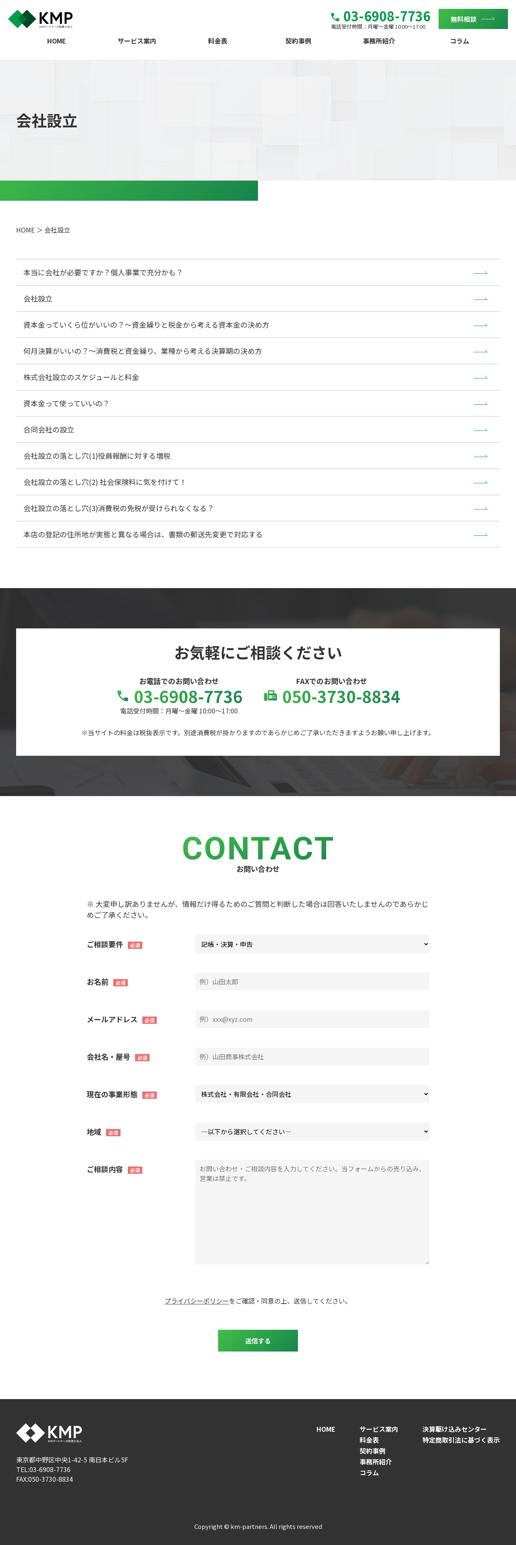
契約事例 (298, 41)
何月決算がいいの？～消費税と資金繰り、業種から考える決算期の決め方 (142, 350)
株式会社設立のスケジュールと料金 (81, 377)
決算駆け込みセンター (454, 1429)
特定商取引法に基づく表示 (461, 1440)
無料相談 (463, 19)
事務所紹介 (379, 41)
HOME (56, 41)
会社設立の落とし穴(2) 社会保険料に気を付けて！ (105, 481)
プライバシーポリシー (196, 1301)
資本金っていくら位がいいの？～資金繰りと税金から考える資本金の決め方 (146, 324)
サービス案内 (137, 41)
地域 (94, 1131)
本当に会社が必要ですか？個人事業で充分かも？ (103, 272)
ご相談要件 (105, 944)
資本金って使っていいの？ (66, 403)
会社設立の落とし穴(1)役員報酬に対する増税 (97, 455)
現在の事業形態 (112, 1094)
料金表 (217, 41)
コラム (459, 41)
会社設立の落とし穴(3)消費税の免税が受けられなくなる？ (118, 508)
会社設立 (37, 298)
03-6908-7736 (381, 15)
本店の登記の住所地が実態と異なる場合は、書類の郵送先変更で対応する (143, 534)
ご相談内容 (105, 1169)
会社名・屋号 (108, 1056)
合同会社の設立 (48, 429)
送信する (258, 1340)
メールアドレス (112, 1019)
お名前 (97, 981)
